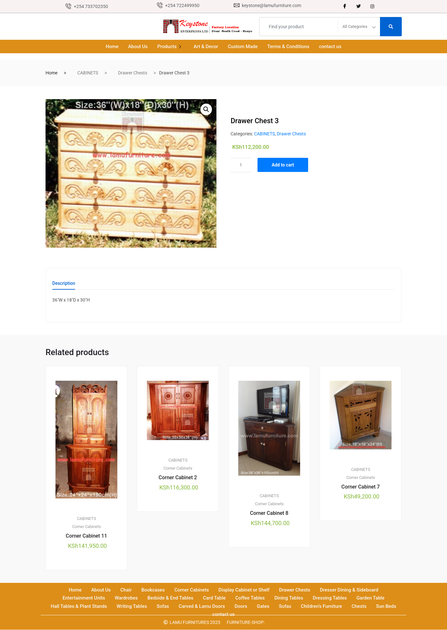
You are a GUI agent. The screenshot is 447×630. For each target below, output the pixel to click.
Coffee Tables (250, 598)
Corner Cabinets (86, 526)
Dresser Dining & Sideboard (349, 590)
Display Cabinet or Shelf (244, 590)
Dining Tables (288, 598)
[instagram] (372, 6)
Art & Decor (205, 46)
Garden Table (371, 598)
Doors (241, 606)
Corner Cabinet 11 (86, 536)
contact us (330, 46)
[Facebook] (345, 6)
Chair (125, 590)
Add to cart (283, 164)
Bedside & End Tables (170, 598)
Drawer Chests (132, 72)
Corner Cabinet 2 (177, 477)
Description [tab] (63, 283)
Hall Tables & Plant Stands (78, 606)
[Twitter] (358, 6)
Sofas (162, 606)
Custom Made (243, 46)
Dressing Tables (330, 598)
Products (170, 46)
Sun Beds (387, 606)
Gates (263, 606)
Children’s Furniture (321, 606)
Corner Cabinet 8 (269, 513)
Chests (359, 606)
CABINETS (87, 72)
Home (111, 46)
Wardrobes (125, 598)
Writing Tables (131, 606)
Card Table (214, 598)
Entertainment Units (83, 598)
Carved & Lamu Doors (201, 606)
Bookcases (152, 590)
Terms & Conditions (288, 46)
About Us (138, 46)
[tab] (63, 285)
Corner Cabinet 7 (360, 487)
